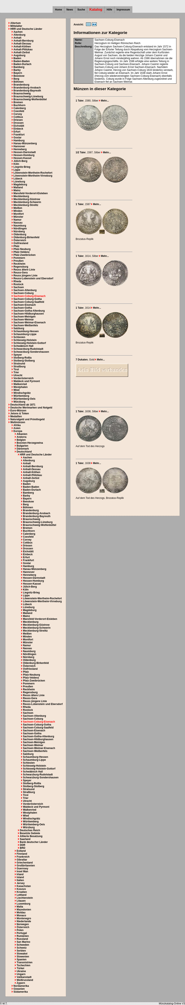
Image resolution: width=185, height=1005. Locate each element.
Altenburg (19, 34)
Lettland (21, 894)
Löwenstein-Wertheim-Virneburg (32, 175)
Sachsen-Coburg (23, 293)
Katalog (95, 10)
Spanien (21, 959)
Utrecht (17, 375)
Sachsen (18, 287)
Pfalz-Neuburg (21, 249)
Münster (18, 216)
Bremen (18, 102)
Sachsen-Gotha (22, 307)
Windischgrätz (22, 392)
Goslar (17, 137)
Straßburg (19, 366)
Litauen (21, 900)
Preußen (18, 260)
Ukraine (21, 971)
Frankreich (23, 856)
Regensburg (20, 266)
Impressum (123, 9)
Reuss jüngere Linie (25, 275)
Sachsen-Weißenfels (25, 325)
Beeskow (18, 75)
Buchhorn (19, 105)
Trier (16, 372)
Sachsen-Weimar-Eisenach (29, 322)
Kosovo (21, 889)
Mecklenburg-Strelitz (25, 205)
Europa (17, 431)
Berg (16, 78)
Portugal (22, 933)
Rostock (18, 284)
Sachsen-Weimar (23, 319)
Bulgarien (22, 445)
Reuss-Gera (20, 272)
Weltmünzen (17, 422)
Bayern (17, 73)
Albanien (22, 434)
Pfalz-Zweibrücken (24, 255)
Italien (20, 880)
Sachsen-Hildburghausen (28, 313)
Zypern (21, 983)
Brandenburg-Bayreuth (27, 90)
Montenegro (24, 918)
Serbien (21, 950)
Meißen (17, 208)
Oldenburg (19, 234)
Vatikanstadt (24, 977)
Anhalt (17, 37)
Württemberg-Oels (24, 398)
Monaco (21, 915)
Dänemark (23, 448)
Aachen (17, 31)
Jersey (21, 883)
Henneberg (20, 149)
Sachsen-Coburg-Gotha (27, 299)
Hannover (19, 146)
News (69, 9)
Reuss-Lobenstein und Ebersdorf (33, 278)
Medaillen (16, 416)
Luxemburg (23, 903)
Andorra (21, 437)
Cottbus (18, 117)
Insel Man (22, 871)
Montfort (18, 213)
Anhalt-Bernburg (23, 40)
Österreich (19, 240)
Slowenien (23, 956)
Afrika (17, 425)
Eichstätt (18, 125)
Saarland (25, 839)
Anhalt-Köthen (22, 46)
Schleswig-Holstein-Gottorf (29, 343)
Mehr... (104, 100)
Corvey (17, 114)
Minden (17, 210)
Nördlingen (20, 228)
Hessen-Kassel (22, 158)
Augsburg (19, 55)
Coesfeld (18, 111)
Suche (81, 9)
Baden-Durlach (22, 64)
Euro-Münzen (18, 410)
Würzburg (19, 401)
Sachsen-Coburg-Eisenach (29, 296)
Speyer (17, 354)
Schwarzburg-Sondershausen (31, 351)
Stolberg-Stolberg (24, 360)
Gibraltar (22, 859)
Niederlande (24, 921)
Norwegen (23, 924)
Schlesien (19, 337)
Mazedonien (24, 909)
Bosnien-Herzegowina (30, 442)
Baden (17, 58)
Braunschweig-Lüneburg (28, 96)
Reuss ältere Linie (24, 269)
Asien (16, 428)
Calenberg (19, 108)
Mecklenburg (21, 196)
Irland (20, 874)
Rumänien (23, 936)
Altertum (15, 23)
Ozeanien (19, 988)
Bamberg (18, 67)
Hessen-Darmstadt (24, 152)
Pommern (19, 257)
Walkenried (20, 384)
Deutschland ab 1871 (22, 404)
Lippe (16, 169)
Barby (17, 70)
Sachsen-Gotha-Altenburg (29, 310)
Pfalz (16, 246)
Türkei (20, 968)
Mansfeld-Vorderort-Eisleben (30, 193)
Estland (21, 850)
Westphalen (20, 387)
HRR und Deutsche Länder (26, 28)
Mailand (18, 187)
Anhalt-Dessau (22, 43)
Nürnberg (19, 231)
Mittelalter (16, 26)
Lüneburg (19, 181)
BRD (22, 847)
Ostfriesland (20, 243)
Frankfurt (19, 134)
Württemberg (21, 395)
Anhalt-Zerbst (21, 52)
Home (58, 9)
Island (20, 877)
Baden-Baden (21, 61)
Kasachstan (24, 886)
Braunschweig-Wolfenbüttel (30, 99)
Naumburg (19, 225)
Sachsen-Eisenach (24, 304)
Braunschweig (22, 93)
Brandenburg (21, 84)
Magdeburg (20, 184)
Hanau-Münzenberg (25, 143)
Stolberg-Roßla (22, 357)
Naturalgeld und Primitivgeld (27, 419)
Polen (20, 930)
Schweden (23, 944)
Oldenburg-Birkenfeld (26, 237)
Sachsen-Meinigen (24, 316)
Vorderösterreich (23, 378)
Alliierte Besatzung (31, 836)
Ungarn (21, 974)
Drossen (18, 122)
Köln (16, 164)
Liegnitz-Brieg (21, 166)
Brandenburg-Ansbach (27, 87)
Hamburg (19, 140)
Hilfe (109, 9)
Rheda (17, 281)
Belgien (21, 439)
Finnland (22, 853)
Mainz (16, 190)
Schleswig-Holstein (24, 340)
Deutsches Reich (30, 830)
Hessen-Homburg (23, 155)
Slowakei (22, 953)
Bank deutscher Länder (34, 842)
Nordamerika (21, 985)
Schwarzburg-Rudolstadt (28, 348)
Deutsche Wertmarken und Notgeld (31, 407)
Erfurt (16, 131)
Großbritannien (26, 865)
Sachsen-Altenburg (24, 290)
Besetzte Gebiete (30, 833)
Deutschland (24, 451)
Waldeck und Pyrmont (26, 381)
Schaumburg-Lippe (24, 334)
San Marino (23, 941)
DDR (22, 845)
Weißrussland (25, 980)
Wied (16, 390)
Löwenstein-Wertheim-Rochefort (32, 172)
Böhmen (18, 81)
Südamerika (20, 991)
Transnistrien (24, 962)
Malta (20, 906)
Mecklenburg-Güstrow (26, 199)
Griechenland (25, 862)
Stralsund (19, 363)
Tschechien (23, 965)
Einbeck (18, 128)
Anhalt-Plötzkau (23, 49)
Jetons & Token (19, 413)
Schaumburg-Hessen (26, 331)
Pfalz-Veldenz (21, 252)
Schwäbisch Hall (23, 346)
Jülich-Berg (20, 161)
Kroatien (22, 892)
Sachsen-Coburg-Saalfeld (28, 301)
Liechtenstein (25, 897)
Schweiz (21, 947)
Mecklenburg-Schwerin (27, 202)
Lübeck (17, 178)
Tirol (16, 369)
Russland (22, 938)
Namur (17, 219)
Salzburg (18, 328)
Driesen (18, 119)
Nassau (17, 222)
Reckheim (19, 263)
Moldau (21, 912)
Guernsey (22, 868)
